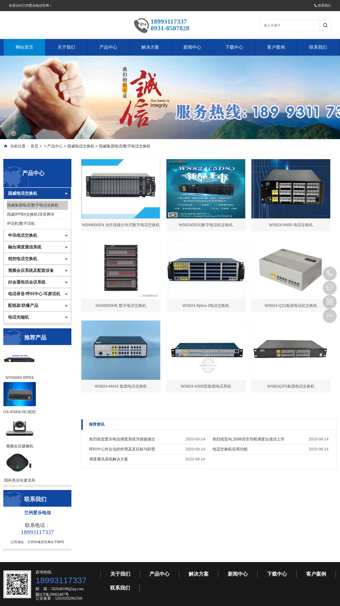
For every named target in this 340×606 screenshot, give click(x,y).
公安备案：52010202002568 (59, 598)
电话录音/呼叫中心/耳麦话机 (34, 294)
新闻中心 (192, 47)
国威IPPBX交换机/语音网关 (30, 214)
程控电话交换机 (22, 259)
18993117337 (330, 273)
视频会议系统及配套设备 (31, 270)
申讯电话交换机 (22, 235)
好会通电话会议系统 (27, 282)
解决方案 (150, 47)
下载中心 (234, 47)
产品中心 (108, 47)
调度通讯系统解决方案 (108, 459)
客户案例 (276, 47)
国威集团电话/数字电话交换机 (125, 146)
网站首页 (24, 47)
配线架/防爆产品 (23, 305)
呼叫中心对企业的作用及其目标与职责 (122, 449)
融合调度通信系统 (24, 247)
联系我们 (322, 6)
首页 (34, 146)
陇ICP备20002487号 (52, 594)
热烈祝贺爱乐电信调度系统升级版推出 (122, 439)
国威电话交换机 (80, 146)
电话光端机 (18, 317)
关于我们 (66, 47)
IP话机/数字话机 (21, 223)
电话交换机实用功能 (230, 449)
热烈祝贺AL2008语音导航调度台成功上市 (248, 439)
